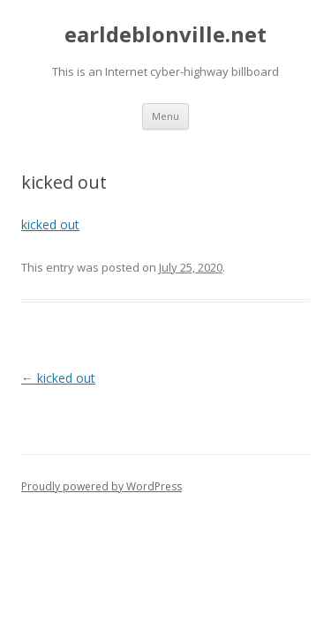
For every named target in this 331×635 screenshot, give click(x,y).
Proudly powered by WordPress (101, 486)
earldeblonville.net (165, 35)
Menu (165, 116)
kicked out (50, 224)
